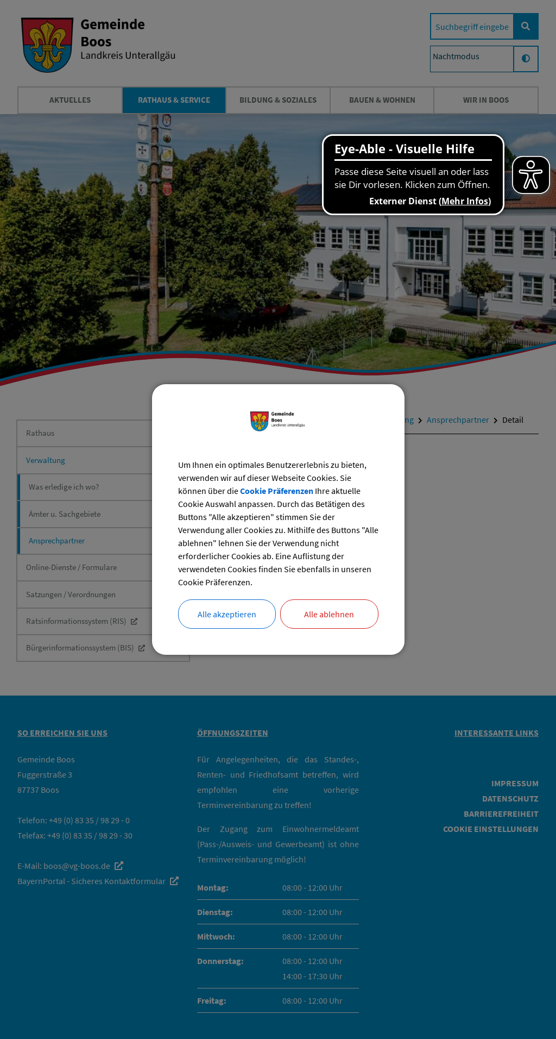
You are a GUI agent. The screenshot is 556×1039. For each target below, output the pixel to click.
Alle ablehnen (329, 614)
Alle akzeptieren (227, 614)
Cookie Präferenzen (276, 490)
